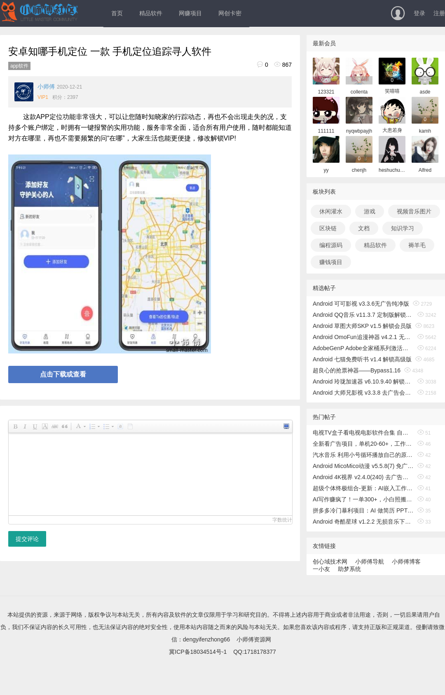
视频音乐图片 (414, 211)
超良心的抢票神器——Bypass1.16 (356, 370)
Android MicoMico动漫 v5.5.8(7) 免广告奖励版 (363, 466)
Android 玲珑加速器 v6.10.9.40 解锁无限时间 (363, 381)
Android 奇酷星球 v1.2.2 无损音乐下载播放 (363, 521)
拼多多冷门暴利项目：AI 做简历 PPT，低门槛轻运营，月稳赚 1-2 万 (363, 510)
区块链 (328, 228)
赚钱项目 (330, 262)
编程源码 (330, 245)
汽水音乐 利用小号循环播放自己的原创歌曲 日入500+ (363, 455)
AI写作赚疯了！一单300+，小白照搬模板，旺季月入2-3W (363, 499)
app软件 (19, 66)
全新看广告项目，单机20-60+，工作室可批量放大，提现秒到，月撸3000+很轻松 (363, 443)
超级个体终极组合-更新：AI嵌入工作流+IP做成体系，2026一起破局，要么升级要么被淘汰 (363, 488)
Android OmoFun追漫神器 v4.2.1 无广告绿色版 (363, 337)
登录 (419, 13)
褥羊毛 (417, 245)
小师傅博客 (406, 561)
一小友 (321, 569)
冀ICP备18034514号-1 (198, 651)
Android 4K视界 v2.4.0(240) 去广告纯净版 (363, 477)
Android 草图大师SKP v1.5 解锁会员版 (362, 326)
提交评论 (27, 539)
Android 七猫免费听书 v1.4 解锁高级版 (362, 359)
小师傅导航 (369, 561)
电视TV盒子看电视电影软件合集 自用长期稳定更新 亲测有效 (363, 432)
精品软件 (150, 13)
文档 (364, 228)
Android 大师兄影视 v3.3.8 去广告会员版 (363, 392)
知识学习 (402, 228)
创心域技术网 (330, 561)
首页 (117, 13)
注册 (439, 13)
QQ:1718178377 (254, 651)
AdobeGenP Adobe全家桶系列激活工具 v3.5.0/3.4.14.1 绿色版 (363, 348)
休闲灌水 (330, 211)
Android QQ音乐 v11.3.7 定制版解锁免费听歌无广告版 (363, 314)
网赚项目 (190, 13)
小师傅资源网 (254, 639)
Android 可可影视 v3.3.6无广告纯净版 (361, 303)
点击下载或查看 (63, 374)
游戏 (369, 211)
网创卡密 (229, 13)
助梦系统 (349, 569)
